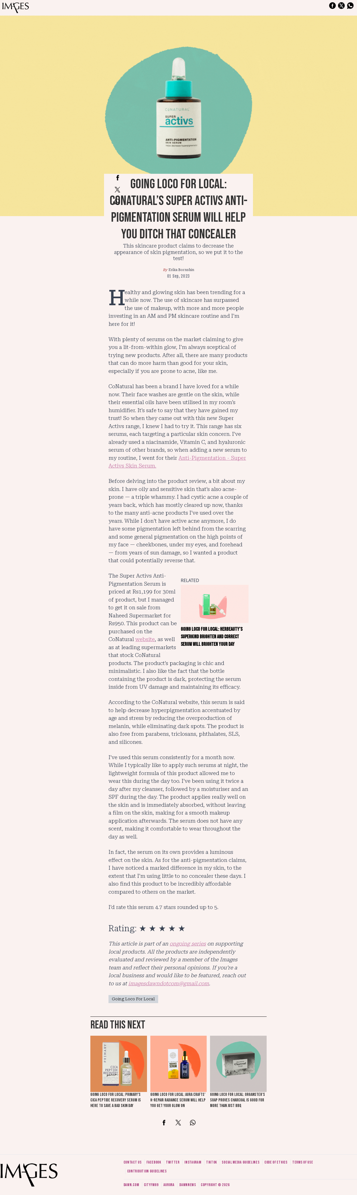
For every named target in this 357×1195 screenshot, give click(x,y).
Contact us (133, 1162)
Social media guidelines (240, 1162)
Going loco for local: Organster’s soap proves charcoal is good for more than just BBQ (237, 1100)
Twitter (173, 1162)
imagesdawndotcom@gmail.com (168, 983)
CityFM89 (151, 1184)
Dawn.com (131, 1184)
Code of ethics (276, 1162)
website (145, 639)
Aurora (169, 1184)
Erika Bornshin (181, 270)
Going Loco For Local (133, 999)
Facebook (153, 1162)
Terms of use (302, 1162)
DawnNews (187, 1184)
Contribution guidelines (147, 1171)
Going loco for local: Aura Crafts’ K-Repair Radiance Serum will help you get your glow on (178, 1100)
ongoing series (188, 943)
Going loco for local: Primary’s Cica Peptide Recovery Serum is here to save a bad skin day (115, 1100)
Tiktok (211, 1162)
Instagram (192, 1162)
